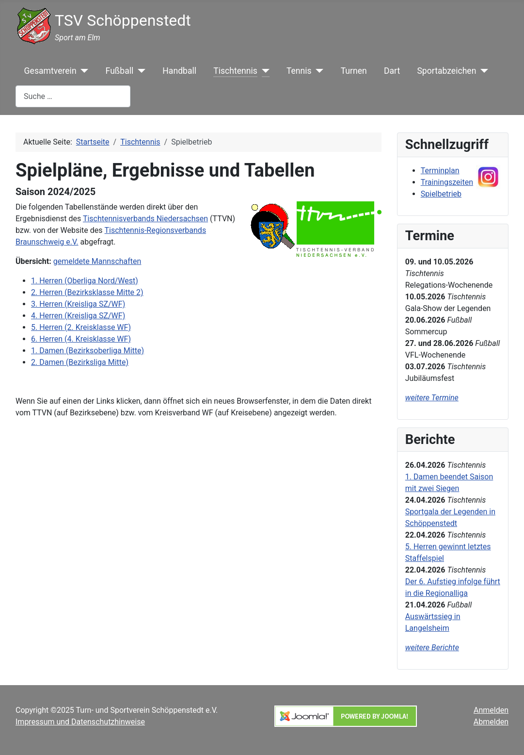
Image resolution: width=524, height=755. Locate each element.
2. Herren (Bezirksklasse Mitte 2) (87, 292)
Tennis (299, 71)
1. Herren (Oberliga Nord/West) (84, 280)
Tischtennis (235, 71)
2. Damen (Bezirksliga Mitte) (79, 362)
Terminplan (440, 170)
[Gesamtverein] (83, 71)
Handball (179, 71)
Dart (392, 71)
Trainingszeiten (447, 182)
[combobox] (73, 96)
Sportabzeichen (446, 71)
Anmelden (491, 710)
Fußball (120, 71)
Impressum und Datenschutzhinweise (80, 721)
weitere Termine (432, 397)
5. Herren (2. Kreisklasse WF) (81, 327)
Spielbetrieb (441, 193)
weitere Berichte (432, 647)
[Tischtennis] (263, 71)
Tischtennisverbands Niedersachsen (145, 218)
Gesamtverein (50, 71)
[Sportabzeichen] (482, 71)
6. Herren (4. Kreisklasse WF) (81, 339)
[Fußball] (139, 71)
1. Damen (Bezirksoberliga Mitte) (87, 350)
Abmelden (491, 721)
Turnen (354, 71)
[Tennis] (318, 71)
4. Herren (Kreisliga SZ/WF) (78, 315)
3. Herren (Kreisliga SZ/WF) (78, 304)
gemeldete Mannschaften (97, 261)
